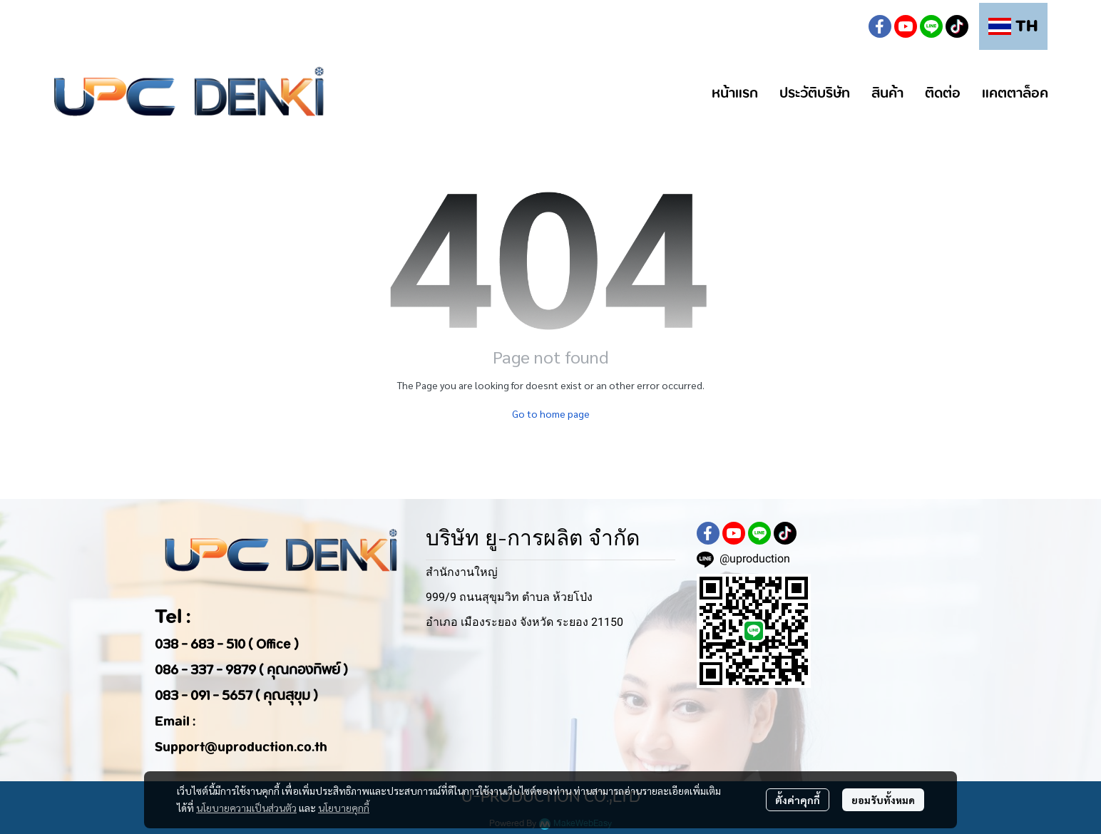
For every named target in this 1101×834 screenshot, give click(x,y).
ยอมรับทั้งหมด (883, 799)
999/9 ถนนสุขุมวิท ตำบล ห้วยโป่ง (509, 597)
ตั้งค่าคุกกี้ (797, 799)
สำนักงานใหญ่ (462, 572)
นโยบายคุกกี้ (343, 807)
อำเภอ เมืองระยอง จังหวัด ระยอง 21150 (524, 622)
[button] (846, 26)
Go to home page (551, 413)
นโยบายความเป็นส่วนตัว (246, 807)
